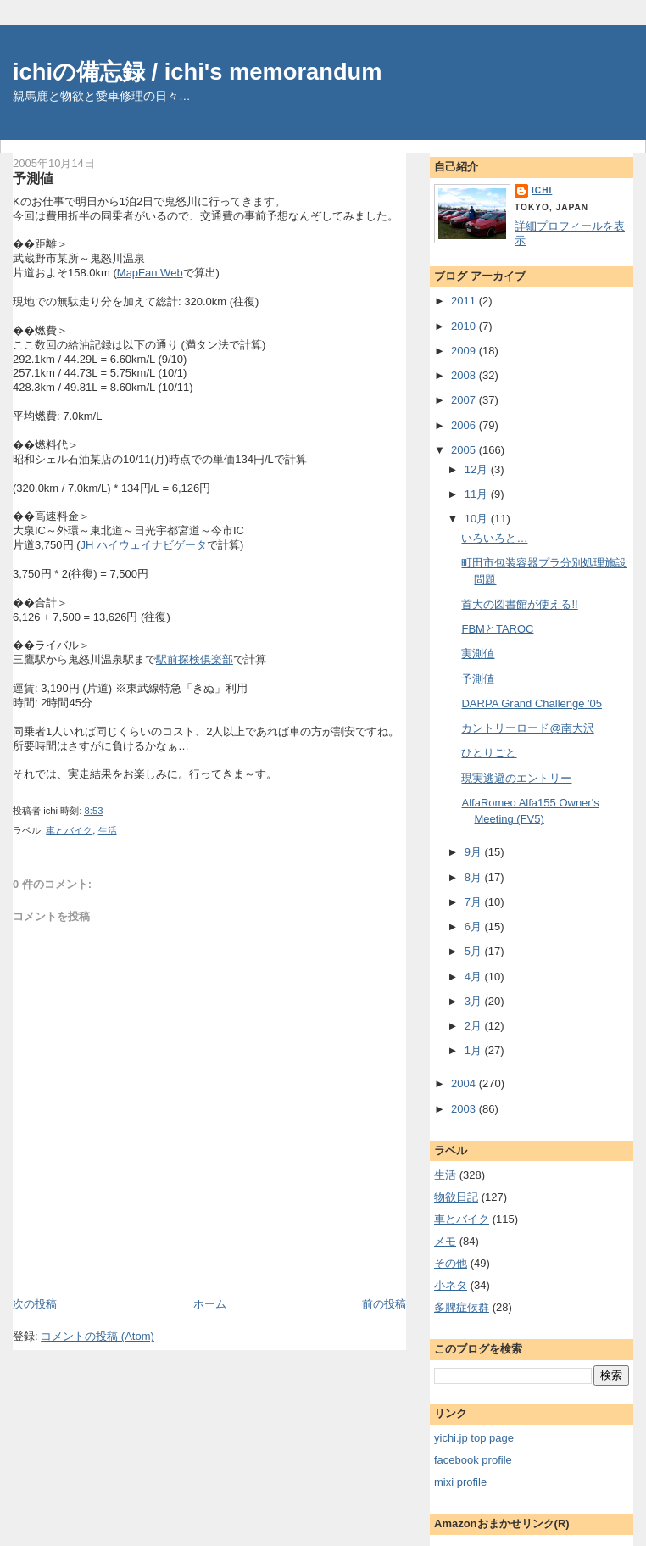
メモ (445, 1241)
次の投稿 (35, 1304)
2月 (475, 1025)
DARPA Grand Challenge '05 (531, 703)
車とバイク (69, 830)
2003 (465, 1108)
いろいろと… (494, 538)
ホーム (209, 1304)
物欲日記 (456, 1197)
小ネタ (450, 1285)
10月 (478, 518)
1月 (475, 1050)
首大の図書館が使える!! (519, 604)
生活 (107, 830)
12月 (478, 469)
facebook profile (473, 1460)
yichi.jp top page (474, 1438)
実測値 (477, 653)
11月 (478, 494)
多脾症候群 (461, 1307)
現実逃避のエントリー (516, 778)
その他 (450, 1263)
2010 (465, 326)
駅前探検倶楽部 (194, 659)
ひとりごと (488, 752)
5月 (475, 951)
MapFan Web (150, 272)
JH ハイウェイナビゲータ (143, 545)
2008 (465, 375)
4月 (475, 976)
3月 (475, 1001)
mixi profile (460, 1482)
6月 (475, 926)
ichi (542, 190)
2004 (465, 1083)
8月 (475, 877)
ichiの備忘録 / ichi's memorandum (197, 72)
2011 (465, 300)
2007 (465, 399)
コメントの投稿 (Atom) (97, 1336)
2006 (465, 425)
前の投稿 (384, 1304)
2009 (465, 350)
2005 (465, 450)
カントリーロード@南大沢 (527, 728)
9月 (475, 852)
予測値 (33, 178)
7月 (475, 902)
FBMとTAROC (497, 628)
